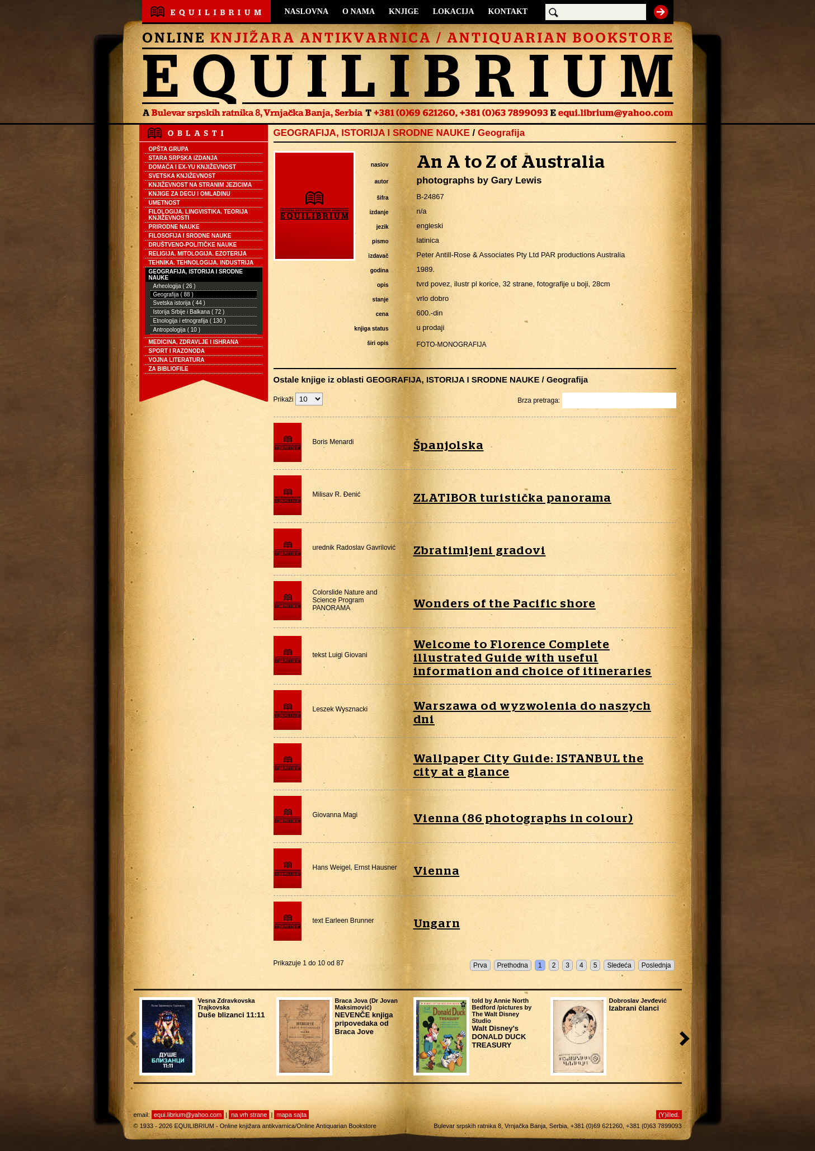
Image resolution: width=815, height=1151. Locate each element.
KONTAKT (508, 11)
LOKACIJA (453, 11)
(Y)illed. (668, 1114)
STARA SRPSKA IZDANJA (183, 158)
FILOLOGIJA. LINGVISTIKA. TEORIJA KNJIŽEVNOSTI (198, 215)
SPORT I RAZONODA (177, 351)
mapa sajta (291, 1114)
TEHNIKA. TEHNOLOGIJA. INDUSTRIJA (201, 263)
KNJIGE (404, 11)
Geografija (501, 133)
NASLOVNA (307, 11)
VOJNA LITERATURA (177, 360)
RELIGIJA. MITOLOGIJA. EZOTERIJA (198, 254)
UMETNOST (164, 203)
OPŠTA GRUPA (169, 149)
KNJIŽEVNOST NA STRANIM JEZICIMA (200, 185)
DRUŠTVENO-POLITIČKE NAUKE (193, 245)
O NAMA (358, 11)
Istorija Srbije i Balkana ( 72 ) (189, 312)
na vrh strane (249, 1114)
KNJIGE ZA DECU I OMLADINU (189, 194)
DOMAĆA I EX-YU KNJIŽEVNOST (192, 167)
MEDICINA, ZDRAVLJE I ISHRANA (194, 342)
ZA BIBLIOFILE (169, 369)
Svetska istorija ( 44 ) (179, 303)
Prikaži (298, 399)
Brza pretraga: (596, 400)
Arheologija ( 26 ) (174, 286)
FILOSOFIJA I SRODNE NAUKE (190, 236)
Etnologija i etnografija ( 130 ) (189, 321)
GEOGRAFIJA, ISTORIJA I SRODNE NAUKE (196, 274)
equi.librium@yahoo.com (188, 1114)
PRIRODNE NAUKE (174, 227)
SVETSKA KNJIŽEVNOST (182, 176)
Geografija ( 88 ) (173, 294)
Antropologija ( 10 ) (177, 330)
